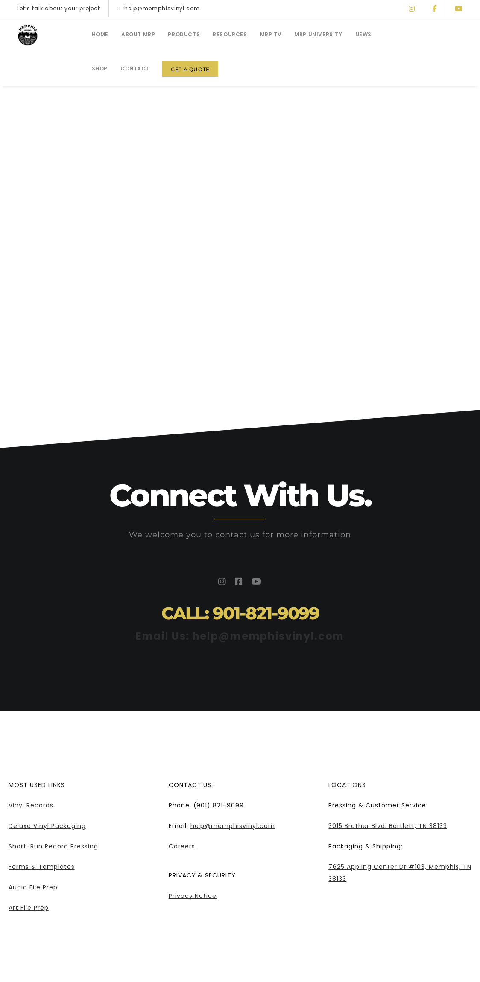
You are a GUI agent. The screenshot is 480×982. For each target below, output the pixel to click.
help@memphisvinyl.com (158, 8)
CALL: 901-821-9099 (240, 613)
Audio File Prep (33, 887)
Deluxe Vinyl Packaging (47, 826)
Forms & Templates (42, 867)
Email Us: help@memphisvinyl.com (240, 636)
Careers (182, 846)
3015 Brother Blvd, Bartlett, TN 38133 (387, 826)
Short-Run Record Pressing (53, 846)
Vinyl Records (31, 805)
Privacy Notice (193, 896)
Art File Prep (29, 907)
